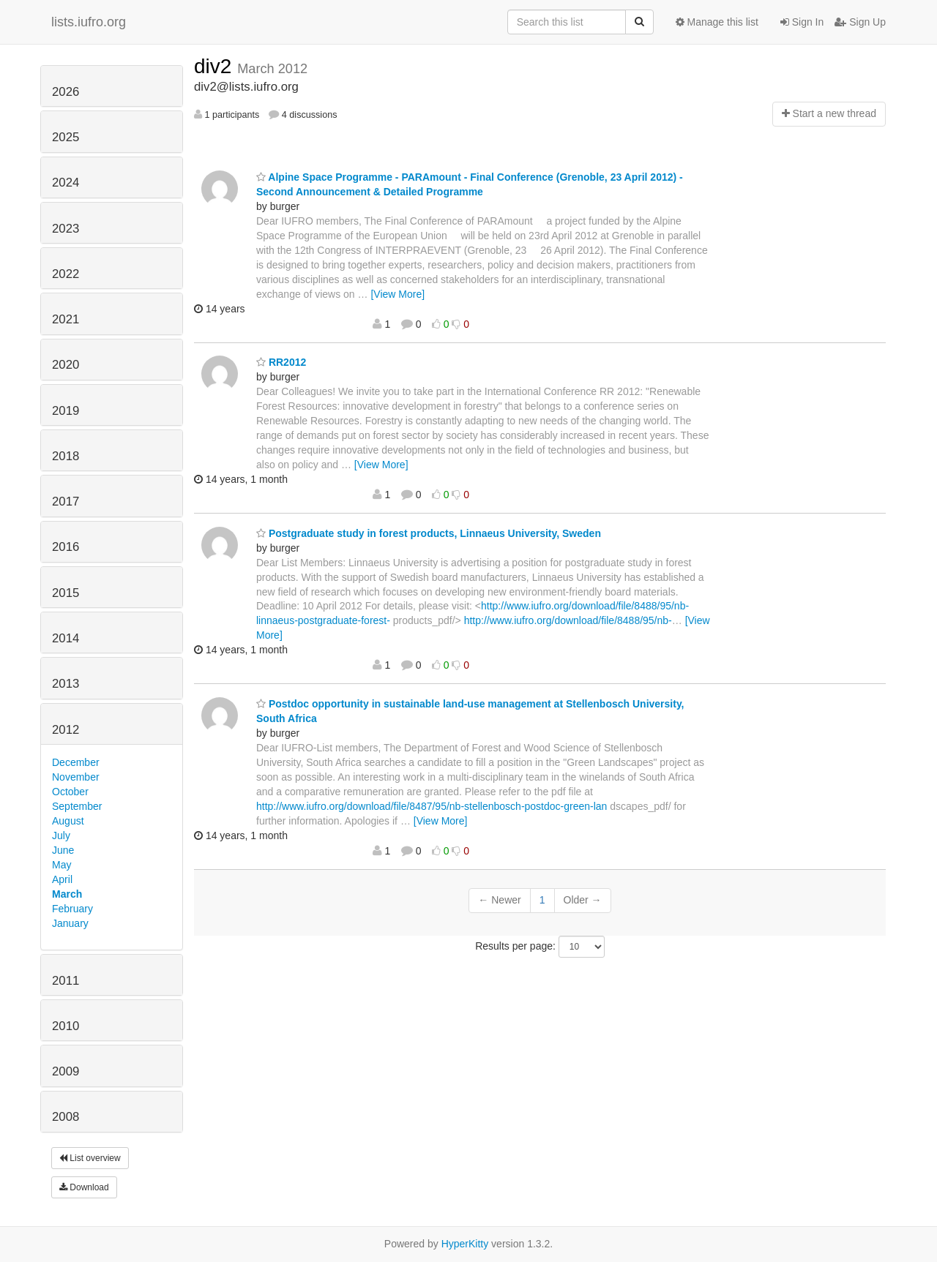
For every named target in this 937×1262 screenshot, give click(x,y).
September (77, 806)
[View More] (397, 294)
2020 (65, 365)
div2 (215, 66)
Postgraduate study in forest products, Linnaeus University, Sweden (428, 533)
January (70, 923)
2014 (65, 638)
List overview (90, 1158)
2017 (65, 501)
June (63, 850)
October (70, 791)
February (72, 908)
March (67, 894)
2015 (65, 593)
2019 (65, 411)
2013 (65, 684)
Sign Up (860, 22)
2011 (65, 981)
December (76, 762)
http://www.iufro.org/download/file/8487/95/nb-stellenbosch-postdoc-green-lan (431, 806)
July (61, 835)
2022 (65, 274)
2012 (65, 730)
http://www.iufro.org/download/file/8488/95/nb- (568, 620)
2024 (65, 182)
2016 (65, 547)
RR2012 (281, 362)
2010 (65, 1026)
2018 (65, 456)
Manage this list (717, 22)
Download (84, 1187)
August (68, 821)
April (62, 879)
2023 (65, 229)
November (76, 777)
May (61, 865)
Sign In (802, 22)
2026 (65, 92)
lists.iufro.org (88, 22)
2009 (65, 1071)
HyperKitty (465, 1244)
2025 (65, 137)
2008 (65, 1117)
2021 (65, 319)
